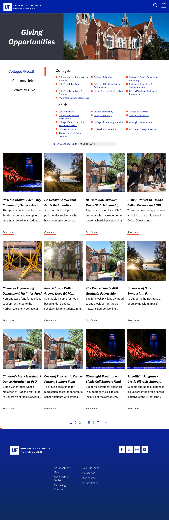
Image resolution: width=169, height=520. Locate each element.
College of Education (69, 84)
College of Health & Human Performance (107, 86)
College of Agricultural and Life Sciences (73, 79)
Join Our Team (90, 468)
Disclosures (89, 478)
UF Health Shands (67, 129)
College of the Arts (103, 77)
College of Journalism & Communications (140, 86)
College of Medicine (138, 111)
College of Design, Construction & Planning (144, 79)
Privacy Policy (90, 483)
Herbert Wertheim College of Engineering (143, 93)
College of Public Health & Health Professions (71, 124)
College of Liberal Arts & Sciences (70, 93)
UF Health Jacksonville (105, 129)
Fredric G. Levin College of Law (108, 91)
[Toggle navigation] (163, 4)
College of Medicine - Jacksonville (69, 117)
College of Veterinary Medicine (108, 122)
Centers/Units (23, 80)
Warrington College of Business (74, 98)
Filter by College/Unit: (65, 143)
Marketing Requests (60, 487)
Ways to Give (24, 89)
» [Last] (106, 422)
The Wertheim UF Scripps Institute (71, 135)
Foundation (88, 473)
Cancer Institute (66, 111)
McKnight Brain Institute (140, 122)
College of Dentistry (103, 111)
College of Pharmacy (139, 115)
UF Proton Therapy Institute (142, 129)
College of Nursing (103, 115)
